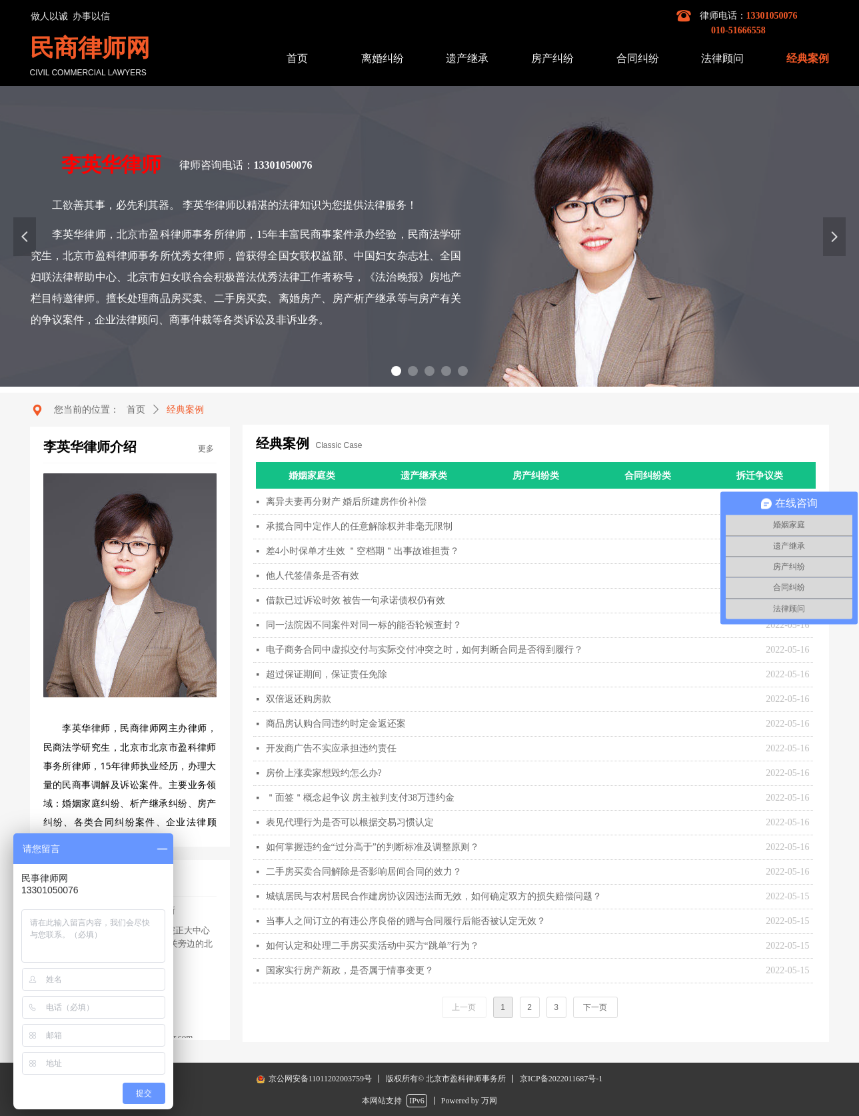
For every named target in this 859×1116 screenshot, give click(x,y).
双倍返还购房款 (298, 699)
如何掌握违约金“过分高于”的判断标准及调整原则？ (372, 847)
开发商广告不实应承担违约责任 (331, 748)
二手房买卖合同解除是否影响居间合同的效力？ (364, 872)
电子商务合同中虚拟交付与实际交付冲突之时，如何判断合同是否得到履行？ (424, 650)
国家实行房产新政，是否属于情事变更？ (350, 970)
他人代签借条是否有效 (312, 576)
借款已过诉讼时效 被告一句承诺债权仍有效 (356, 600)
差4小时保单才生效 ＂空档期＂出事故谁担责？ (363, 551)
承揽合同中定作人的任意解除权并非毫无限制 (359, 526)
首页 (136, 410)
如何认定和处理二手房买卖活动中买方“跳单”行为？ (372, 946)
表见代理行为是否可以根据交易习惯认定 (350, 822)
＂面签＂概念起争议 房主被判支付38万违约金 (360, 798)
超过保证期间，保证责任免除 (326, 674)
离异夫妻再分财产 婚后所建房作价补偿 (346, 502)
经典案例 (185, 410)
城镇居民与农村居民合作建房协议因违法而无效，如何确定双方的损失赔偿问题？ (434, 896)
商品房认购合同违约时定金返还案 (336, 724)
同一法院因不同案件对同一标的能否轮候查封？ (364, 625)
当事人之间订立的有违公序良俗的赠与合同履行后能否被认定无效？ (406, 921)
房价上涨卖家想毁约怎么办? (324, 773)
